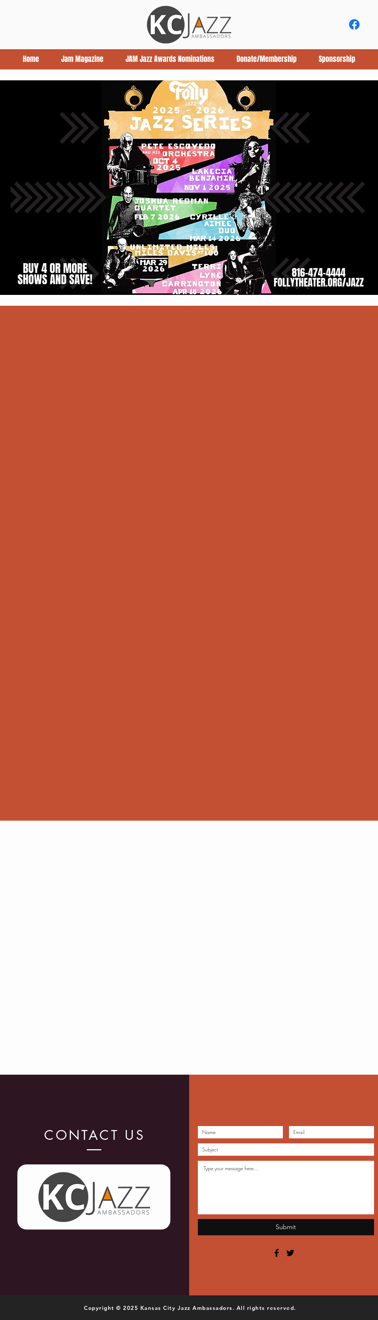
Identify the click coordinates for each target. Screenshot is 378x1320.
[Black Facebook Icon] (276, 1253)
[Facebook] (354, 24)
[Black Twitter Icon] (290, 1253)
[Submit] (286, 1227)
